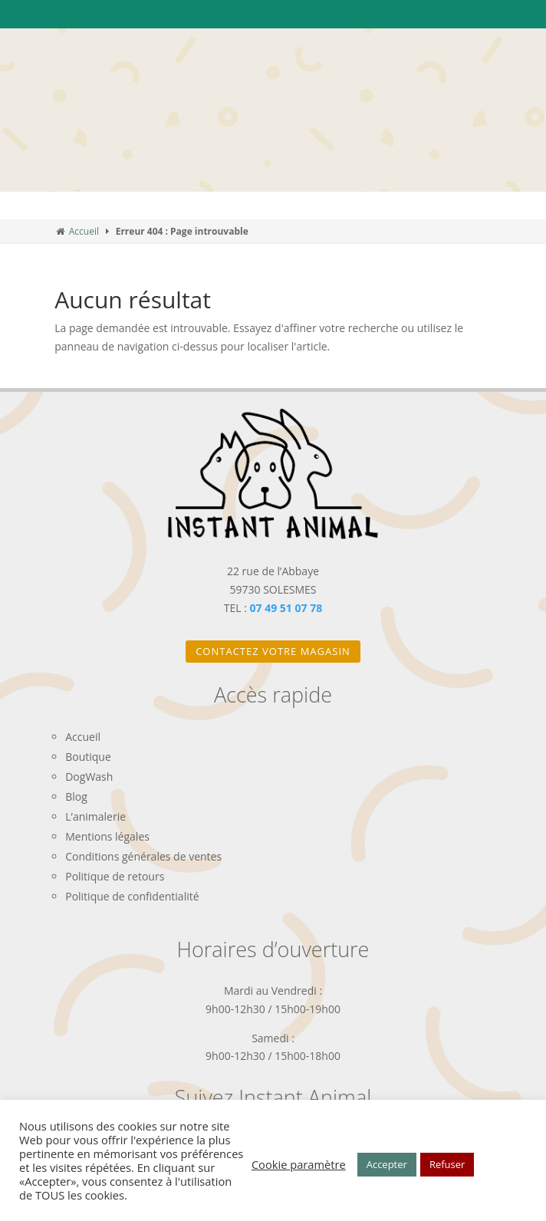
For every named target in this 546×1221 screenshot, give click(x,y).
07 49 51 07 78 (286, 608)
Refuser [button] (447, 1164)
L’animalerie (95, 816)
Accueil (84, 231)
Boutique (88, 756)
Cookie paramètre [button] (299, 1164)
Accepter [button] (387, 1164)
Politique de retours (114, 876)
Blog (76, 796)
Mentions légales (107, 836)
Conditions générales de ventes (143, 856)
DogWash (89, 776)
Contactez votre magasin (273, 651)
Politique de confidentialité (132, 896)
